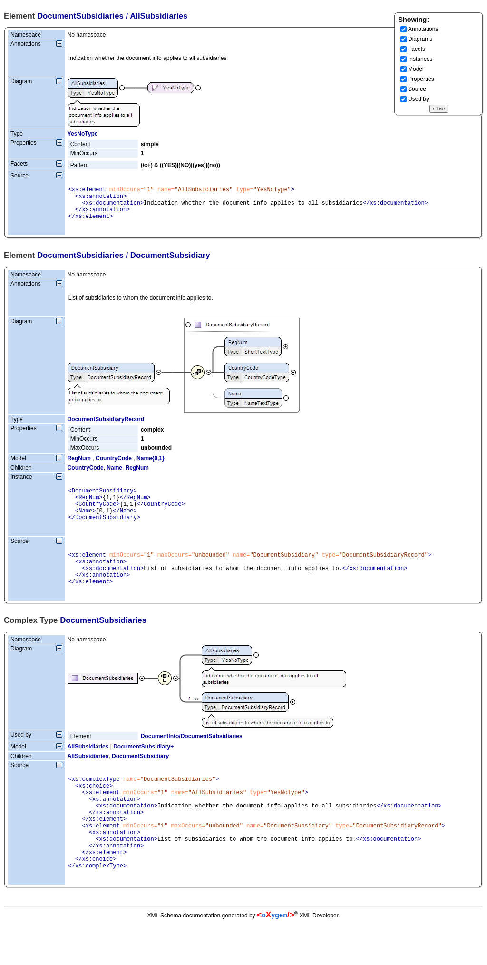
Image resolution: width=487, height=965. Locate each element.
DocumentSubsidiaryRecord (106, 426)
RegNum (79, 465)
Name (114, 475)
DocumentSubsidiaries (80, 15)
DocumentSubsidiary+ (143, 768)
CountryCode (114, 465)
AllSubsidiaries (88, 768)
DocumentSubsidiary (140, 777)
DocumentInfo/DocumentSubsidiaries (192, 757)
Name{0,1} (150, 465)
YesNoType (83, 133)
